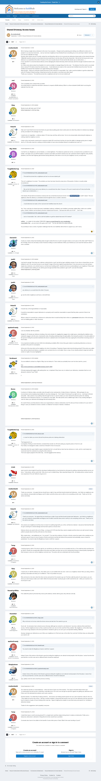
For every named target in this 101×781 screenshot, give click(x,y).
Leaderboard (35, 16)
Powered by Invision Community (50, 778)
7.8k (13, 604)
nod (13, 80)
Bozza (13, 389)
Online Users (40, 20)
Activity (8, 16)
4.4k (13, 251)
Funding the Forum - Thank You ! (49, 2)
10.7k (13, 559)
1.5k (13, 678)
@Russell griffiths (74, 195)
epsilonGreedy (13, 327)
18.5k (13, 140)
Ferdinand (13, 358)
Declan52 (13, 237)
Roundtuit (13, 614)
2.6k (13, 162)
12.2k (13, 372)
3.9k (13, 341)
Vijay (13, 105)
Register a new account (30, 756)
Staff (33, 20)
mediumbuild (16, 34)
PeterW (13, 127)
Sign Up (92, 9)
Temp (13, 545)
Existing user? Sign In (81, 9)
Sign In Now (71, 756)
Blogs (19, 20)
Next (12, 41)
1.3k (13, 481)
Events (14, 20)
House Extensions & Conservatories (32, 36)
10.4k (13, 94)
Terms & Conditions (24, 16)
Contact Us (52, 775)
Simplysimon (13, 664)
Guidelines (26, 20)
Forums (7, 20)
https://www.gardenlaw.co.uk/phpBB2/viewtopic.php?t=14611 (36, 366)
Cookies (58, 775)
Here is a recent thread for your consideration (58, 221)
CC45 (13, 467)
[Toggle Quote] (23, 172)
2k (13, 118)
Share (79, 35)
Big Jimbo (13, 148)
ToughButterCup (13, 169)
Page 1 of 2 (22, 41)
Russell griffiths (13, 590)
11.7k (13, 182)
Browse (15, 16)
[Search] (76, 16)
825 (13, 402)
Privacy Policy (44, 775)
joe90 (13, 259)
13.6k (13, 273)
